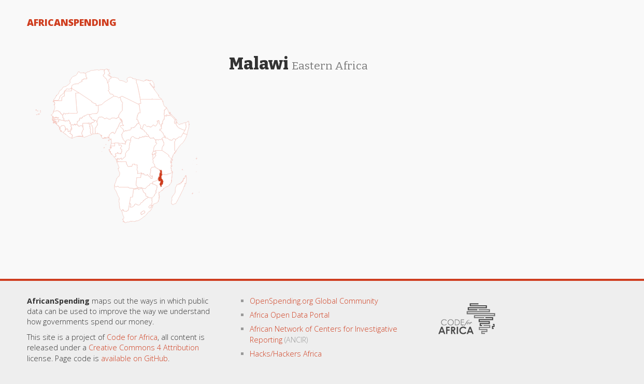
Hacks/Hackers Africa (286, 354)
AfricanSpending (72, 22)
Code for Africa (132, 337)
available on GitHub (134, 358)
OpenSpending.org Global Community (314, 301)
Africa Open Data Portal (290, 315)
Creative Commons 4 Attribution (144, 347)
